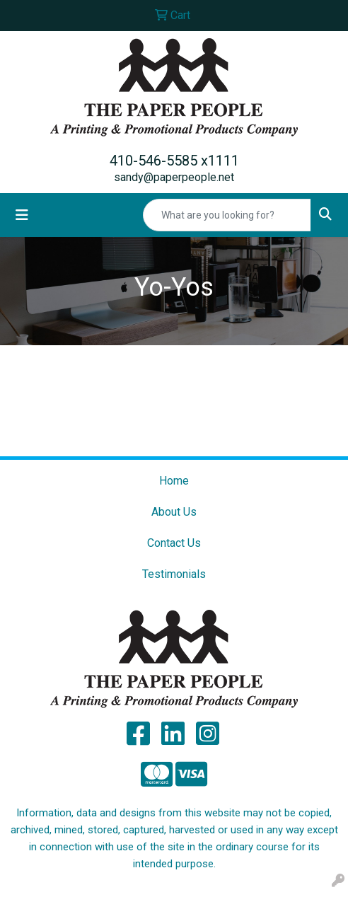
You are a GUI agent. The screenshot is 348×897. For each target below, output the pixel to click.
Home (174, 480)
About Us (174, 512)
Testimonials (174, 574)
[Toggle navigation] (22, 215)
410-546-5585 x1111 (174, 160)
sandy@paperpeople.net (174, 177)
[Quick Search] (227, 215)
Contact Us (174, 543)
